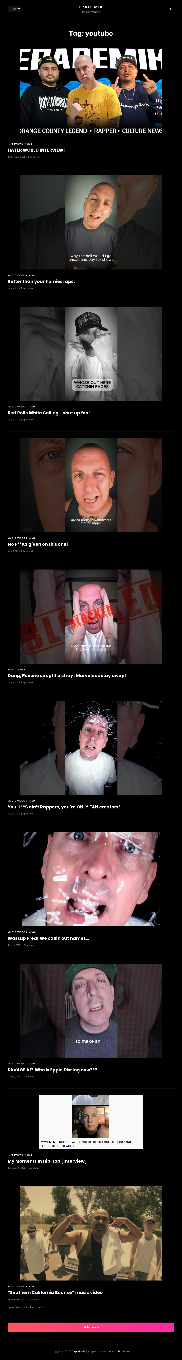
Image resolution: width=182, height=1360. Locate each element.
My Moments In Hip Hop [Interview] (47, 1161)
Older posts (91, 1327)
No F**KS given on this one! (38, 544)
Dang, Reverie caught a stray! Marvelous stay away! (67, 676)
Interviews (15, 143)
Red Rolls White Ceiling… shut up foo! (49, 413)
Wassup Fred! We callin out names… (48, 938)
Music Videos (17, 275)
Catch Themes (121, 1351)
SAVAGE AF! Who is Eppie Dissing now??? (52, 1070)
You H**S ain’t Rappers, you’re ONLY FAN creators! (64, 807)
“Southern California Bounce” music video (55, 1293)
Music (12, 669)
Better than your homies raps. (41, 282)
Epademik (91, 7)
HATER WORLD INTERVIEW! (36, 150)
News (28, 143)
